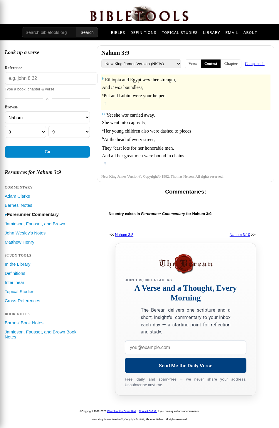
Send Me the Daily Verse (186, 365)
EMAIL (231, 32)
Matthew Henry (19, 241)
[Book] (47, 117)
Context (210, 64)
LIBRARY (211, 32)
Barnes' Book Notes (24, 322)
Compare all (255, 64)
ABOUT (250, 32)
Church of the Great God (121, 411)
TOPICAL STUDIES (180, 32)
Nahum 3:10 (240, 234)
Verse (193, 64)
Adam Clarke (17, 196)
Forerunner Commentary (33, 214)
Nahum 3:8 (124, 234)
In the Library (18, 264)
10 (103, 113)
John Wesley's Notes (25, 232)
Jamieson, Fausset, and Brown (35, 223)
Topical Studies (19, 291)
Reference (13, 68)
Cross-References (22, 300)
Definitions (15, 273)
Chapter (231, 64)
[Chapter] (25, 132)
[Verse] (69, 132)
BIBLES (118, 32)
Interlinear (14, 282)
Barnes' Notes (18, 205)
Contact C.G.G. (148, 411)
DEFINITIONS (143, 32)
